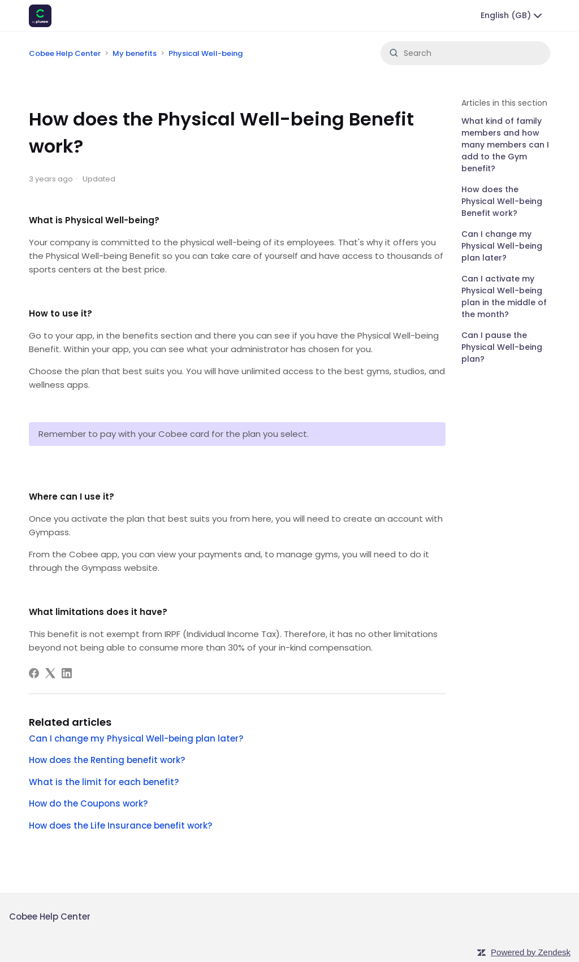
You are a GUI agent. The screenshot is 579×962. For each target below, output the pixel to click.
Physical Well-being (205, 53)
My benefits (135, 53)
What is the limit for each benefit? (104, 782)
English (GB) (513, 16)
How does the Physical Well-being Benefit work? (501, 201)
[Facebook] (34, 673)
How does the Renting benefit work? (107, 760)
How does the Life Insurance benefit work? (120, 825)
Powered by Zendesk (531, 952)
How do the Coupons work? (88, 803)
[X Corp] (50, 673)
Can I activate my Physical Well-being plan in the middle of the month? (504, 296)
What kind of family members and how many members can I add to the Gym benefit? (505, 144)
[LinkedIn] (67, 673)
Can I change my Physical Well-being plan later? (501, 245)
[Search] (465, 53)
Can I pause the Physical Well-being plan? (501, 347)
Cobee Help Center (65, 53)
